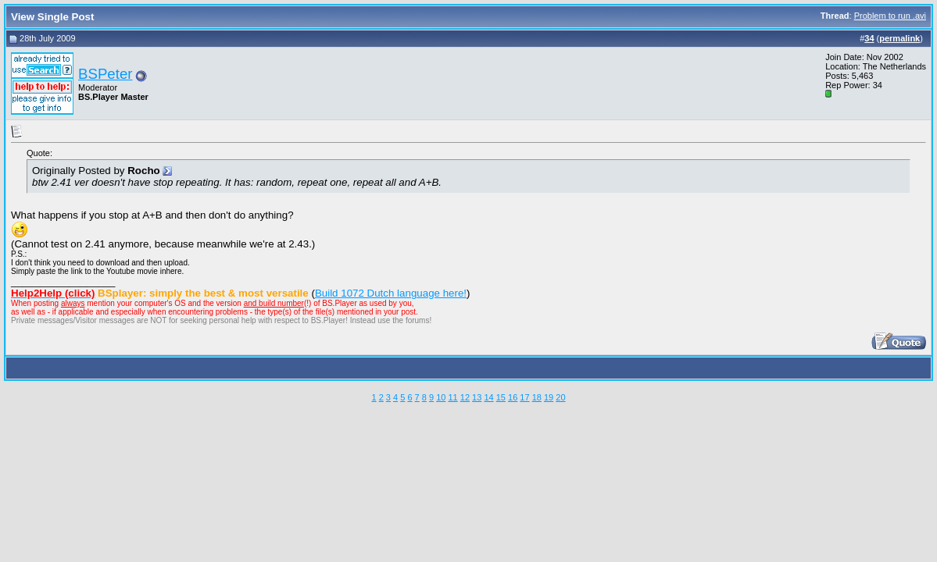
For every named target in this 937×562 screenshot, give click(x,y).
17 (524, 397)
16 (512, 397)
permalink (899, 38)
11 (452, 397)
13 (476, 397)
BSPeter (105, 74)
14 (488, 397)
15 (501, 397)
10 (440, 397)
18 (537, 397)
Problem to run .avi (890, 15)
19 (548, 397)
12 (465, 397)
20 (560, 397)
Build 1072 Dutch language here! (391, 293)
